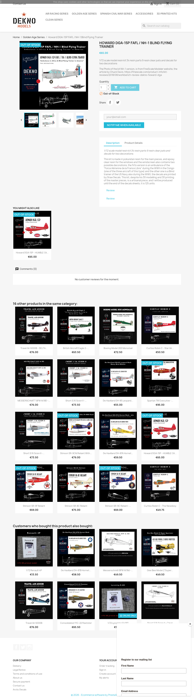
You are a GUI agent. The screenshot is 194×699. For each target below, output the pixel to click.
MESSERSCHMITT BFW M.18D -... (34, 400)
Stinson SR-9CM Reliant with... (76, 453)
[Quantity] (103, 87)
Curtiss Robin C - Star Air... (160, 348)
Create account (107, 673)
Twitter (23, 647)
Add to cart (125, 87)
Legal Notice (19, 669)
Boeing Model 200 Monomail (118, 348)
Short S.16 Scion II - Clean (160, 623)
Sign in (102, 669)
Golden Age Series (84, 13)
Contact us (19, 685)
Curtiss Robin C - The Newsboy (160, 505)
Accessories (144, 13)
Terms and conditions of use (27, 673)
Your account (109, 660)
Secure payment (21, 681)
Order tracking (106, 665)
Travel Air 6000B (34, 623)
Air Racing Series (56, 13)
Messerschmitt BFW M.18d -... (118, 570)
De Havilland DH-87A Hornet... (118, 453)
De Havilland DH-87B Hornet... (76, 570)
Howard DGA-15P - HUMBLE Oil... (32, 252)
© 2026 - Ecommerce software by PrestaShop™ (97, 695)
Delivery (17, 665)
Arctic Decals (19, 689)
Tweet (118, 102)
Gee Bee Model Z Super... (160, 570)
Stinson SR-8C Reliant (76, 505)
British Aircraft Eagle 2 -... (76, 348)
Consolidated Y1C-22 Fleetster (76, 623)
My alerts (104, 677)
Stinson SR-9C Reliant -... (118, 505)
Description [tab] (113, 143)
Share (110, 102)
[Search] (161, 26)
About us (17, 677)
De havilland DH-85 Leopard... (118, 400)
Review (110, 190)
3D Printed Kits (167, 13)
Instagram (30, 647)
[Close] (190, 624)
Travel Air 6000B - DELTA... (33, 348)
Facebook (16, 647)
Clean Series (54, 19)
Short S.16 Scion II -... (76, 400)
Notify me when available (124, 125)
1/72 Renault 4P (34, 570)
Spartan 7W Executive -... (160, 400)
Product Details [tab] (133, 143)
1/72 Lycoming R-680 (118, 623)
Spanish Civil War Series (116, 13)
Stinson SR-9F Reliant (34, 505)
